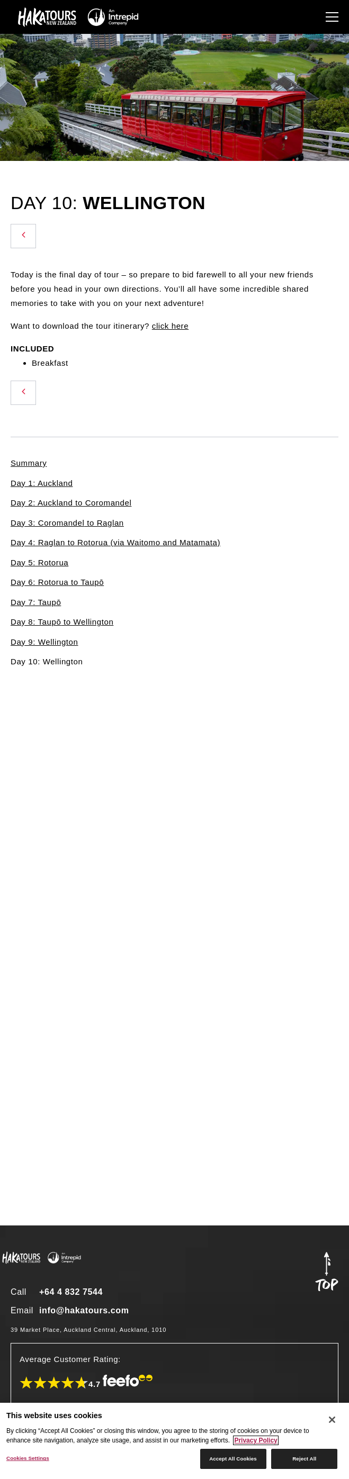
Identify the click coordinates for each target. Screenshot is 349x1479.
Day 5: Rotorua (39, 562)
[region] (174, 1441)
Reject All (304, 1459)
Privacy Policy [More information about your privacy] (255, 1440)
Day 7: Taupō (36, 602)
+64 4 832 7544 (71, 1291)
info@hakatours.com (84, 1310)
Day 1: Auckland (42, 483)
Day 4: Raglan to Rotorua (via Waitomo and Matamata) (115, 542)
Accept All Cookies (233, 1459)
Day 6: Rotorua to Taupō (57, 582)
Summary (29, 462)
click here (170, 325)
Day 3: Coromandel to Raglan (67, 522)
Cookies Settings (27, 1458)
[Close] (332, 1419)
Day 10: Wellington (47, 661)
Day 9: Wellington (44, 641)
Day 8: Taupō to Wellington (62, 621)
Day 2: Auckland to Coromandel (71, 502)
